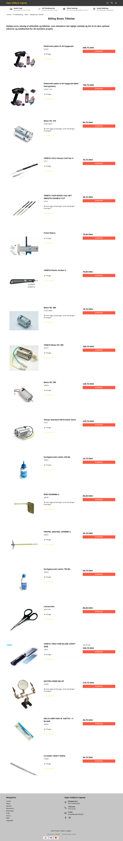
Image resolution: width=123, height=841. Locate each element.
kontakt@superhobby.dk (75, 814)
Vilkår (7, 818)
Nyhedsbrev (10, 808)
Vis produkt (99, 51)
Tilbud (8, 804)
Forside (8, 801)
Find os (8, 816)
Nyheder (9, 806)
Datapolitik (9, 820)
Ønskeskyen (10, 811)
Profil (7, 813)
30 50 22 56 (71, 809)
